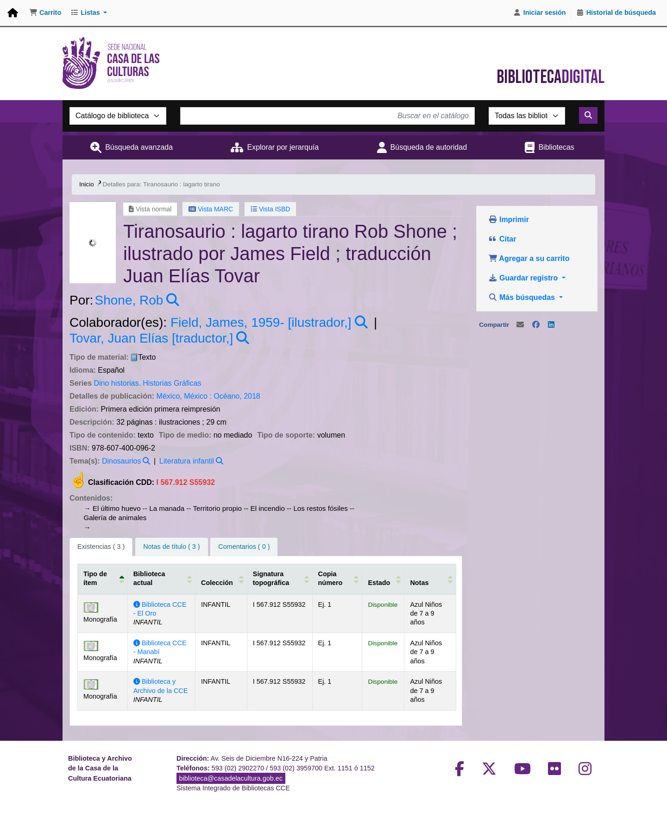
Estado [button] (378, 582)
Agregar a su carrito (529, 258)
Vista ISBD (270, 209)
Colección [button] (217, 582)
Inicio (86, 184)
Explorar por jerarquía (283, 147)
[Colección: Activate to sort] (221, 578)
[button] (45, 13)
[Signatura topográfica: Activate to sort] (278, 578)
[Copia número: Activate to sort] (337, 578)
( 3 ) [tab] (101, 546)
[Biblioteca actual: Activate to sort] (161, 578)
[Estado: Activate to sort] (382, 578)
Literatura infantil (186, 461)
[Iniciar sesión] (540, 13)
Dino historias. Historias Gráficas (147, 383)
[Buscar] (588, 115)
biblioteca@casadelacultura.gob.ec (231, 778)
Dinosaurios (121, 461)
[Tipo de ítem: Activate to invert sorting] (103, 578)
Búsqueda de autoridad (428, 147)
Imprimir (508, 219)
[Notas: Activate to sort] (429, 578)
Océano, (227, 396)
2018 (252, 396)
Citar (502, 239)
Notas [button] (418, 582)
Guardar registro (524, 278)
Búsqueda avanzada (139, 147)
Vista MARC (211, 209)
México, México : (184, 396)
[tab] (171, 547)
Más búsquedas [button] (522, 297)
